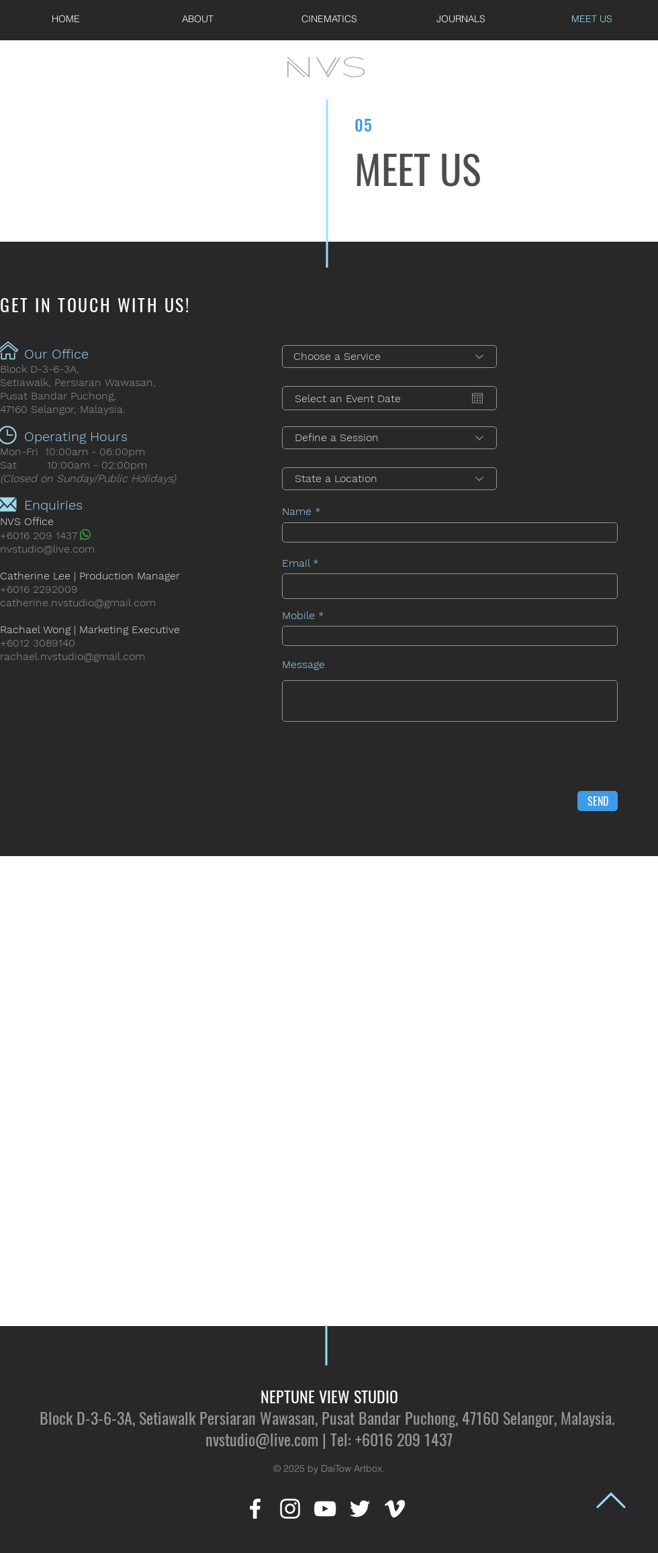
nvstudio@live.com (47, 549)
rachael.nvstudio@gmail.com (72, 656)
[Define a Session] (389, 437)
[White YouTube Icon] (325, 1508)
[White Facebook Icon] (255, 1508)
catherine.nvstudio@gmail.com (78, 602)
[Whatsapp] (85, 534)
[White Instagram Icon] (290, 1508)
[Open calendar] (477, 398)
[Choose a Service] (389, 356)
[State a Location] (389, 478)
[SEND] (597, 801)
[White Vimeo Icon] (394, 1508)
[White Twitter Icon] (359, 1508)
